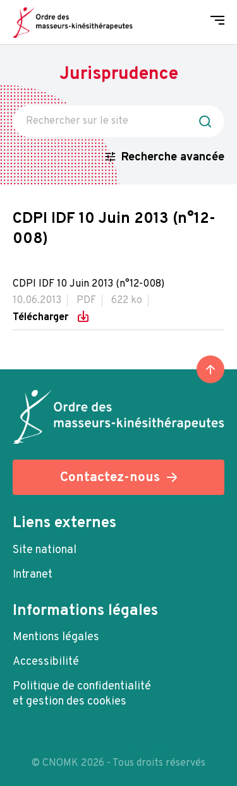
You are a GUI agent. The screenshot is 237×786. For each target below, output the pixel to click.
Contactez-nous (110, 477)
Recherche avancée (172, 157)
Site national (44, 550)
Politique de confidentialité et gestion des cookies (82, 694)
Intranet (32, 575)
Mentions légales (56, 637)
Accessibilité (46, 662)
